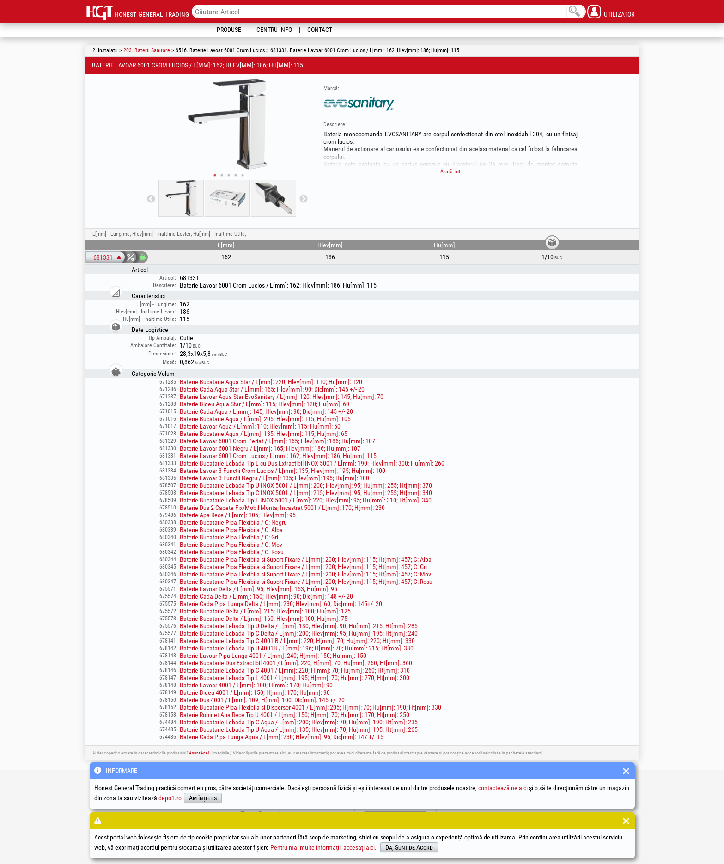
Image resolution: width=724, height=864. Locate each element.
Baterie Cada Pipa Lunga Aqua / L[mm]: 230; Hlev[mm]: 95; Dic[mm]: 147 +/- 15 (281, 737)
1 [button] (214, 175)
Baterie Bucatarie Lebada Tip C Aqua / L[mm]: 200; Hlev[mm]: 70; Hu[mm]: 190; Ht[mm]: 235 (299, 722)
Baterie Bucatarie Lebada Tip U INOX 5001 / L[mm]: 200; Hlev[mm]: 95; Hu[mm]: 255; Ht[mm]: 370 (306, 485)
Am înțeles (203, 798)
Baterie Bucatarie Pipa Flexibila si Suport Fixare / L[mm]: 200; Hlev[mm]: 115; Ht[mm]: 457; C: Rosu (306, 581)
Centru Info (274, 29)
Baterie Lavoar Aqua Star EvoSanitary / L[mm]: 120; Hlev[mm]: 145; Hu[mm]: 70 (281, 396)
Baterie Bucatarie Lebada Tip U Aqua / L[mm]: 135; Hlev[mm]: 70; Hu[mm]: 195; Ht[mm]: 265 (299, 729)
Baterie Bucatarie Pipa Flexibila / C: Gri (229, 537)
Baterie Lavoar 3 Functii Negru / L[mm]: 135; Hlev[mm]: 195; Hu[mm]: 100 (274, 478)
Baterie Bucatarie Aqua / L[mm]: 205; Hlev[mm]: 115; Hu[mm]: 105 (265, 419)
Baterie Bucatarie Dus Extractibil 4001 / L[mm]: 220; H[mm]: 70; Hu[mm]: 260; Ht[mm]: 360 (296, 663)
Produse (229, 29)
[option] (227, 124)
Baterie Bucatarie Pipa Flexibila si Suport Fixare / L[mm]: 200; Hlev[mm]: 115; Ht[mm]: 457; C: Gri (303, 566)
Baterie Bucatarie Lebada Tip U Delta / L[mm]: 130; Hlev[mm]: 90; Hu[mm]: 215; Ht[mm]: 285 (299, 626)
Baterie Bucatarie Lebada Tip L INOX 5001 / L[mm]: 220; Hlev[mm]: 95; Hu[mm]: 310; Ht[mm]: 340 (306, 500)
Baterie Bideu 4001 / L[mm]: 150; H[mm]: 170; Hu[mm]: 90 (255, 692)
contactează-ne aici (503, 787)
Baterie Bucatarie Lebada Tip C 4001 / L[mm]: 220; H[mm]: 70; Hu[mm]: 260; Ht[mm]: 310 (295, 670)
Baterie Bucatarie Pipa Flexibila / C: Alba (231, 529)
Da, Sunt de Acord (409, 847)
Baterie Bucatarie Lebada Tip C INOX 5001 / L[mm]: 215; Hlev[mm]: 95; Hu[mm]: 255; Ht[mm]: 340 (306, 492)
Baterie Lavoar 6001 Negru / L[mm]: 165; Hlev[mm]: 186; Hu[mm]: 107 (270, 448)
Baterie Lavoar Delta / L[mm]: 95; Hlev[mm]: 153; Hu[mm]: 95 (258, 589)
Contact (319, 29)
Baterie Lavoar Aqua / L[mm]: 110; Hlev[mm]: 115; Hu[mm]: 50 (260, 426)
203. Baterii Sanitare (146, 50)
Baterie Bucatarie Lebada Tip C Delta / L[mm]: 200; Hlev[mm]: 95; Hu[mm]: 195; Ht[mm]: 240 (299, 633)
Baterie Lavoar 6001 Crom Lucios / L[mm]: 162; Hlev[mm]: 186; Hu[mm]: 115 (278, 456)
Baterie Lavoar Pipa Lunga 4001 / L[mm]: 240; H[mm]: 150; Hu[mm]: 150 (273, 655)
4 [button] (235, 175)
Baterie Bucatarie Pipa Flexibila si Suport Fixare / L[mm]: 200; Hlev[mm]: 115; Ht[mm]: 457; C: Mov (305, 574)
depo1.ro (170, 798)
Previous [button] (151, 199)
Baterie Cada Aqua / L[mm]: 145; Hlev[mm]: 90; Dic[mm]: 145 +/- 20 (266, 411)
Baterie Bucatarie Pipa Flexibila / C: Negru (233, 522)
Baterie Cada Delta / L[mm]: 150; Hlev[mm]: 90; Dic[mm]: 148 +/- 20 (266, 596)
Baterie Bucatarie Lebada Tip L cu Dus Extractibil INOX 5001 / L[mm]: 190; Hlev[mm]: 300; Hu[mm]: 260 (312, 463)
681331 (103, 257)
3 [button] (228, 175)
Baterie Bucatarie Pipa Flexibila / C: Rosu (232, 552)
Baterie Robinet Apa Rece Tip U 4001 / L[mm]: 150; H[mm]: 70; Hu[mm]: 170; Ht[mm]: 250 (294, 714)
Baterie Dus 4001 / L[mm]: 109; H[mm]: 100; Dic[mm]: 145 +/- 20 (262, 700)
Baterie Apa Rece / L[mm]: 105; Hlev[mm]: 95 (238, 515)
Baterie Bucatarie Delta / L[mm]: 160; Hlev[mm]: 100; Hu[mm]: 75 (263, 618)
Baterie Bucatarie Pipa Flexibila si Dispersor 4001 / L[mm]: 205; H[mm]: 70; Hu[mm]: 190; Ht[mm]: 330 (310, 707)
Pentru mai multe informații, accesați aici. (323, 847)
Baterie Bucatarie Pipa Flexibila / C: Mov (231, 544)
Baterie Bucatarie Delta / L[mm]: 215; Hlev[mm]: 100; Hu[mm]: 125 (265, 611)
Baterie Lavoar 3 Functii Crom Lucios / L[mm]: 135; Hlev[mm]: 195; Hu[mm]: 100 (282, 470)
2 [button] (221, 175)
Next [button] (303, 199)
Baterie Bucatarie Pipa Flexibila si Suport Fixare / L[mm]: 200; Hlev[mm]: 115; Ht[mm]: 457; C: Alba (306, 559)
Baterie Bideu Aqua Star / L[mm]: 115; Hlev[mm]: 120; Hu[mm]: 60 (264, 404)
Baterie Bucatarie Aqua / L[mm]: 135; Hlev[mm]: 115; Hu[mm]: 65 (263, 433)
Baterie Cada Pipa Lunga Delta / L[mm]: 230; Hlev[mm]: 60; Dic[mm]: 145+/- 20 (281, 603)
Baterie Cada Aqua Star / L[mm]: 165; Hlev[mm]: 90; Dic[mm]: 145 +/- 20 (272, 389)
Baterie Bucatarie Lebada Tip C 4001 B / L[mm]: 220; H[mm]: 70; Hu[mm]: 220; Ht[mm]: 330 (297, 640)
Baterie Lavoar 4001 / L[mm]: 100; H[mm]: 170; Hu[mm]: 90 (256, 685)
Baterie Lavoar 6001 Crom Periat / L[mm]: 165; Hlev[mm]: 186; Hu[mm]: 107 (277, 441)
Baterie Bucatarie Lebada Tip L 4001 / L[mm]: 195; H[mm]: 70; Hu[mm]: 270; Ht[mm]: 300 (294, 677)
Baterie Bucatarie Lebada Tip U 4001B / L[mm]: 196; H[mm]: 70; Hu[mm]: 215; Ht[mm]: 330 (297, 648)
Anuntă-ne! (199, 752)
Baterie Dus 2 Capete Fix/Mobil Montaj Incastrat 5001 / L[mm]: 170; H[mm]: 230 (282, 507)
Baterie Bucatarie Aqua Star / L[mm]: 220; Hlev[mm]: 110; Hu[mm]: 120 (271, 382)
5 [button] (242, 175)
